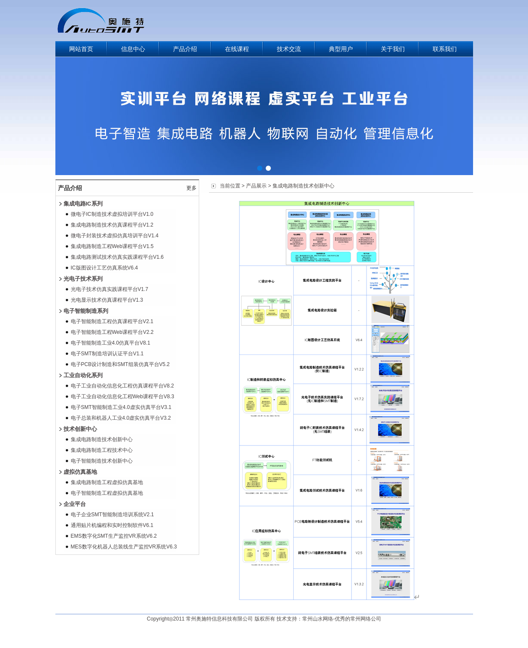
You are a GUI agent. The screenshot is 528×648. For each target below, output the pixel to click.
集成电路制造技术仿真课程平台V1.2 (112, 225)
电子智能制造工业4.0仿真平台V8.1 (110, 343)
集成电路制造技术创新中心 (102, 439)
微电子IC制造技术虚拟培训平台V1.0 (112, 214)
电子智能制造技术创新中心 (102, 461)
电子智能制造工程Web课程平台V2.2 (112, 332)
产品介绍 (185, 48)
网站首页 (81, 48)
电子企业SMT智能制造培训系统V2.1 (112, 515)
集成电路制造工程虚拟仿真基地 (107, 482)
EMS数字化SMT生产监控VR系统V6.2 (114, 536)
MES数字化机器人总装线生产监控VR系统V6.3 (124, 547)
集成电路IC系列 (83, 203)
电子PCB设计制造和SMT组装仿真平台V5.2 (120, 364)
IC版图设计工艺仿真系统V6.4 (104, 268)
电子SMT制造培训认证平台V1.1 (107, 354)
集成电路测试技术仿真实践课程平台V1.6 (117, 257)
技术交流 (289, 48)
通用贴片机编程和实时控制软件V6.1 (112, 525)
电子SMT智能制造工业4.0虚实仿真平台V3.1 (121, 407)
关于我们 (393, 48)
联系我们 (445, 48)
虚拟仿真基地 (80, 472)
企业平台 (75, 504)
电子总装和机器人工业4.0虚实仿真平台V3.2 (121, 418)
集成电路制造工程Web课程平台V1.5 (112, 246)
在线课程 (237, 48)
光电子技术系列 (83, 279)
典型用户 (341, 48)
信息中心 (133, 48)
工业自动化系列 (83, 375)
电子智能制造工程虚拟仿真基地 (107, 493)
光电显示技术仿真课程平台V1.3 (107, 300)
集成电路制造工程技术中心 (102, 450)
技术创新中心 (80, 429)
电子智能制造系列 (86, 311)
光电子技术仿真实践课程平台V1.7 (110, 289)
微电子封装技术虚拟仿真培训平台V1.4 (115, 236)
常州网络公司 (365, 619)
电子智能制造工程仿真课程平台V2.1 (112, 321)
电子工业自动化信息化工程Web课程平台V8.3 (122, 397)
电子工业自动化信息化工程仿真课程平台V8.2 (122, 386)
